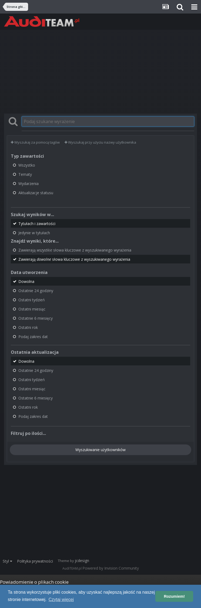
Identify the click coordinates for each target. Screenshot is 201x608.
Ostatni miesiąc (31, 309)
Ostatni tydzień (31, 299)
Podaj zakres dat (33, 336)
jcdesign (82, 560)
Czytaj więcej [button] (61, 599)
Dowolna (26, 281)
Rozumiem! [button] (174, 596)
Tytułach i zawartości (36, 223)
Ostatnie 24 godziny (35, 290)
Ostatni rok (28, 327)
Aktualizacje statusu (35, 192)
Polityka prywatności (35, 561)
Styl (7, 561)
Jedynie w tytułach (34, 232)
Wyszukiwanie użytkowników (100, 449)
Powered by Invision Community (110, 568)
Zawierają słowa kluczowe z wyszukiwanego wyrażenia (74, 250)
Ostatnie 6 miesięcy (35, 318)
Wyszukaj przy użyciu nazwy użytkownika (100, 142)
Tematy (25, 174)
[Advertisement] (100, 72)
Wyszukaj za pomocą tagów (35, 142)
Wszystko (26, 165)
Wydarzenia (28, 183)
